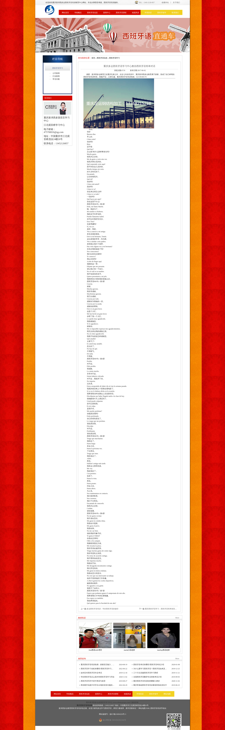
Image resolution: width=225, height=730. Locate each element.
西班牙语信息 (92, 13)
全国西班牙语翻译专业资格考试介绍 (147, 677)
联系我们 (175, 13)
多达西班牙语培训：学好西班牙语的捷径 (102, 609)
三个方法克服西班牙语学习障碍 (145, 673)
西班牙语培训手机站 (158, 708)
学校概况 (78, 13)
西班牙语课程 (121, 13)
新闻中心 (106, 13)
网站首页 (65, 13)
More (177, 618)
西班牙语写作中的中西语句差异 (93, 681)
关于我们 (176, 2)
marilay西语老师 (163, 650)
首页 (93, 58)
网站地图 (167, 694)
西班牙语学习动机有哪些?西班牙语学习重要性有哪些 (98, 669)
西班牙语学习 (57, 68)
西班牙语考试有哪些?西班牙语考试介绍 (148, 665)
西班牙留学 (161, 13)
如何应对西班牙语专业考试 (91, 673)
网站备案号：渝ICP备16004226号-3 (112, 714)
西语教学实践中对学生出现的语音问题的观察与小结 (98, 685)
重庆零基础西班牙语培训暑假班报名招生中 (150, 685)
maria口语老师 (129, 650)
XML (148, 708)
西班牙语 (108, 708)
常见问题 (54, 79)
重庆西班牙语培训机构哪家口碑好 (146, 681)
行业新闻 (54, 76)
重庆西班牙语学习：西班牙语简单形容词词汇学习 (164, 609)
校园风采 (135, 13)
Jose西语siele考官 (95, 650)
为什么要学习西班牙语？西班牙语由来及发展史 (150, 669)
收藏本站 (165, 2)
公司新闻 (54, 73)
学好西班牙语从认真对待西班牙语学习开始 (97, 677)
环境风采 (148, 13)
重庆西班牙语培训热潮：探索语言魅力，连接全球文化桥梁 (98, 665)
